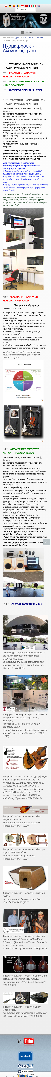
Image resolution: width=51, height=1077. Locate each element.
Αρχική (16, 38)
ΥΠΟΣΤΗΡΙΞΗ (28, 38)
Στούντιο (40, 38)
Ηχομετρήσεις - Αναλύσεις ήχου (19, 48)
